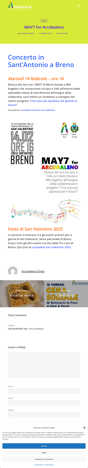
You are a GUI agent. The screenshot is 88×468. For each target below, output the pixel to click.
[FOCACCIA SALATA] (22, 293)
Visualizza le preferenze (44, 459)
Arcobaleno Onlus (27, 33)
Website (11, 410)
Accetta (44, 446)
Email (11, 398)
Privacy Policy (49, 465)
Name (11, 386)
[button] (84, 427)
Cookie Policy (38, 465)
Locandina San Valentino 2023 (51, 247)
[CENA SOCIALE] (66, 293)
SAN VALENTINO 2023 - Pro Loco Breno (26, 328)
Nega (44, 453)
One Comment (62, 33)
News (44, 20)
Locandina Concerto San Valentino (37, 110)
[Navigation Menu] (78, 5)
